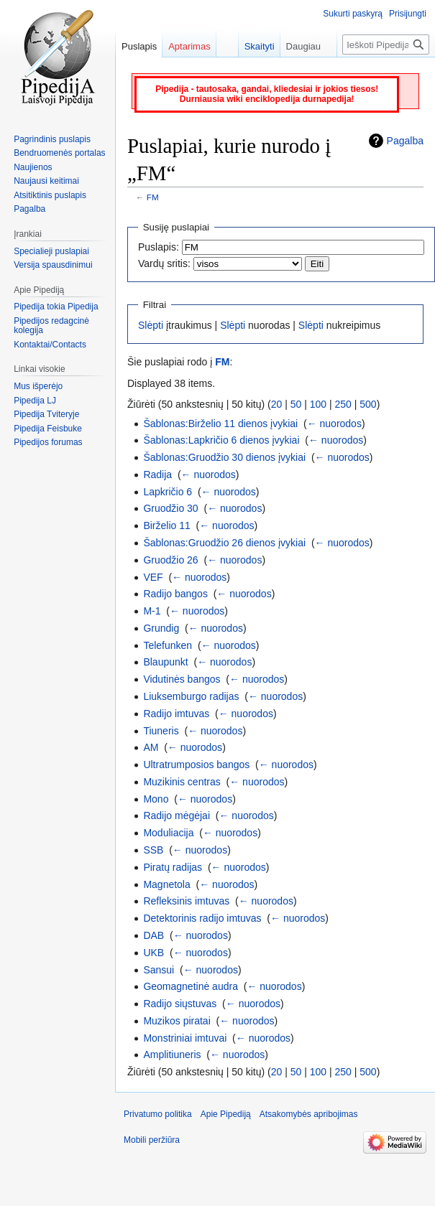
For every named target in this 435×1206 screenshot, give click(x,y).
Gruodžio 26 (170, 560)
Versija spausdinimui (53, 265)
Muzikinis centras (181, 781)
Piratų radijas (172, 867)
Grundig (161, 628)
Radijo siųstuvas (179, 1003)
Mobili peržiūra (152, 1140)
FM (153, 197)
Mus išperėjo (38, 386)
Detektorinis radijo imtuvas (202, 918)
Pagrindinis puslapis (52, 139)
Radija (157, 474)
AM (150, 747)
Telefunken (167, 645)
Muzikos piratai (176, 1021)
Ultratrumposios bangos (196, 764)
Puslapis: (158, 247)
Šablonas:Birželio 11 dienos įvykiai (220, 423)
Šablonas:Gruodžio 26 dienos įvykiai (224, 542)
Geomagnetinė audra (190, 986)
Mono (155, 799)
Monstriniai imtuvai (184, 1038)
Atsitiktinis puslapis (50, 195)
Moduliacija (168, 832)
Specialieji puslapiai (51, 251)
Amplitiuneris (172, 1054)
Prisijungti (407, 14)
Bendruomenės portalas (59, 153)
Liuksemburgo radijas (191, 696)
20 (277, 404)
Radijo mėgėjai (176, 815)
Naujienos (33, 167)
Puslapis (139, 46)
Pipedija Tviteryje (46, 414)
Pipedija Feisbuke (48, 429)
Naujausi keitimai (46, 181)
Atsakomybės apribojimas (309, 1114)
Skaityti (252, 46)
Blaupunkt (165, 662)
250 (343, 404)
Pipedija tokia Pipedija (56, 307)
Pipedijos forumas (48, 442)
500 (368, 404)
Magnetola (166, 884)
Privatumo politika (158, 1114)
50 (296, 404)
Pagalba (405, 140)
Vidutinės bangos (181, 679)
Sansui (158, 970)
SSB (153, 850)
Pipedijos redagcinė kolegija (51, 326)
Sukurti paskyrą (353, 14)
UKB (153, 952)
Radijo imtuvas (176, 713)
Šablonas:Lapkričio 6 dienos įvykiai (221, 440)
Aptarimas (189, 46)
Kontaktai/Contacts (50, 345)
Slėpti (150, 325)
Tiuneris (160, 731)
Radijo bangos (175, 593)
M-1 (151, 611)
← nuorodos (334, 423)
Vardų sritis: (164, 263)
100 (318, 404)
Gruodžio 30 (170, 508)
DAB (153, 935)
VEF (152, 577)
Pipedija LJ (35, 401)
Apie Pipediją (226, 1114)
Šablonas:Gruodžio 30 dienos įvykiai (224, 457)
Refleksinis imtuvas (186, 901)
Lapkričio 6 (167, 491)
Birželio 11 (166, 525)
